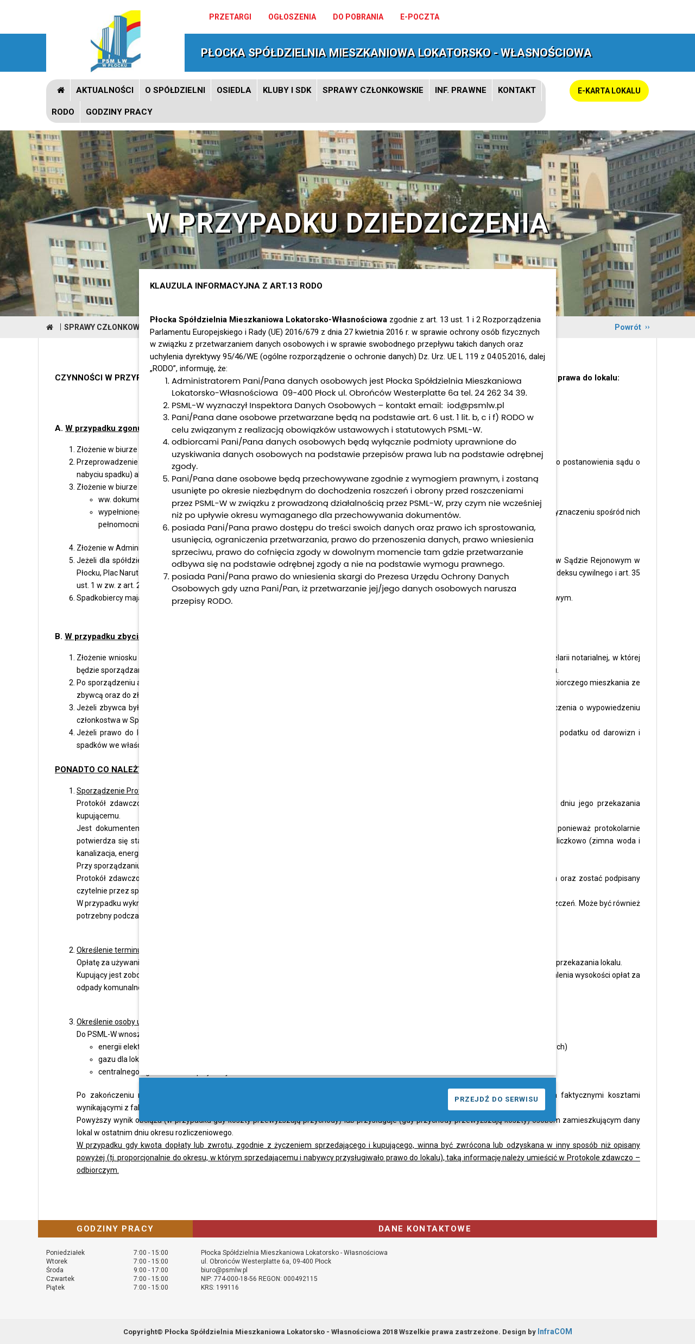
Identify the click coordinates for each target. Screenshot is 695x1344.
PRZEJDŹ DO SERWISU (496, 1099)
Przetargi (230, 16)
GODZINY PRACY (119, 112)
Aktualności (105, 90)
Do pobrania (358, 16)
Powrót (628, 327)
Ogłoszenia (292, 16)
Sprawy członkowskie (373, 90)
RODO (63, 112)
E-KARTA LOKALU (609, 90)
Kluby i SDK (287, 90)
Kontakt (517, 90)
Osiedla (234, 90)
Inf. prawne (460, 90)
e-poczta (419, 16)
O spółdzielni (175, 90)
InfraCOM (555, 1331)
